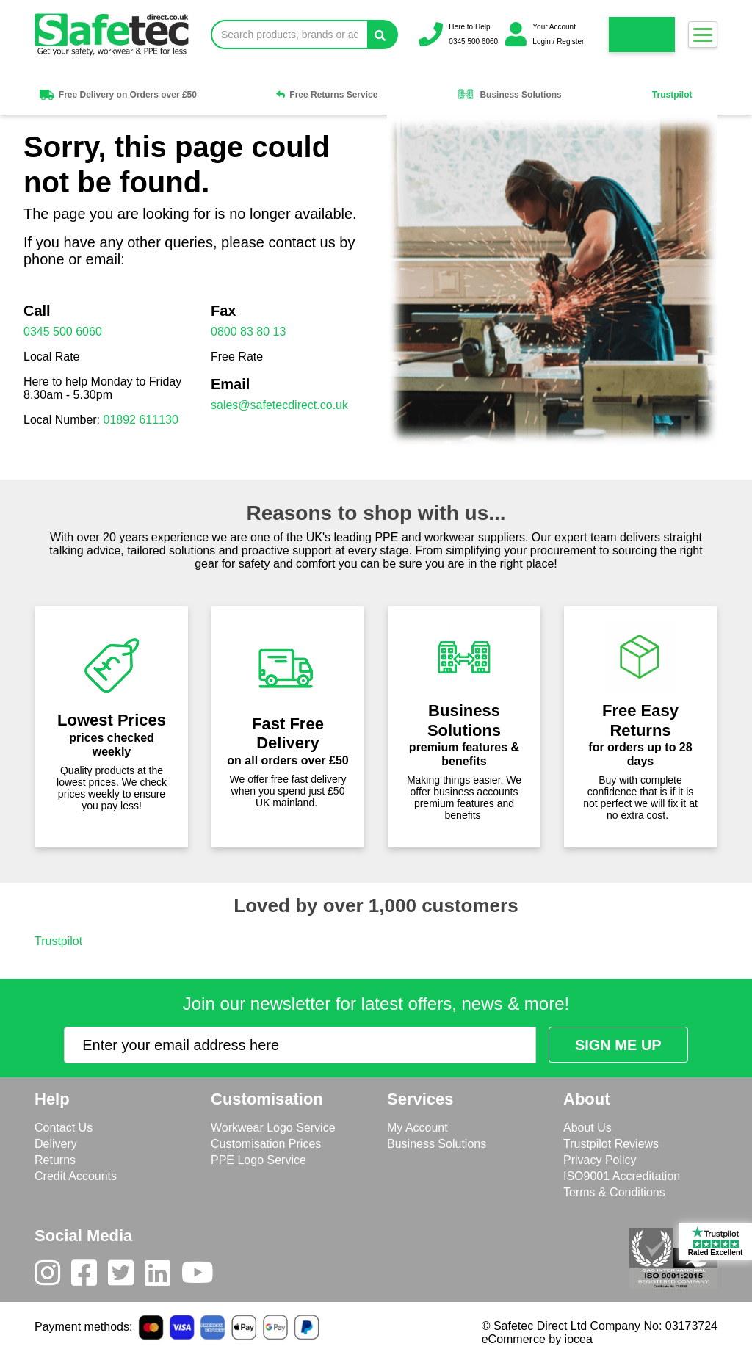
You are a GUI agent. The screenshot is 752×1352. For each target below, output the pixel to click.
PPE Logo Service (258, 1160)
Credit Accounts (76, 1176)
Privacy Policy (600, 1160)
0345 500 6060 (63, 331)
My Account (417, 1127)
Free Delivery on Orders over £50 (117, 95)
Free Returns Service (326, 95)
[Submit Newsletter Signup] (618, 1045)
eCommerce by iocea (537, 1339)
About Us (587, 1127)
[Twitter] (126, 1276)
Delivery (56, 1144)
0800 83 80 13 (248, 331)
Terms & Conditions (614, 1192)
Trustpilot (672, 95)
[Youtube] (203, 1276)
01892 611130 (141, 419)
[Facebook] (89, 1276)
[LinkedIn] (163, 1276)
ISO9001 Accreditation (621, 1176)
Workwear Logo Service (273, 1127)
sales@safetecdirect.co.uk (279, 405)
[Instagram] (53, 1276)
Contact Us (64, 1127)
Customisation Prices (266, 1144)
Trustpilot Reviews (611, 1144)
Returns (55, 1160)
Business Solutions (509, 95)
